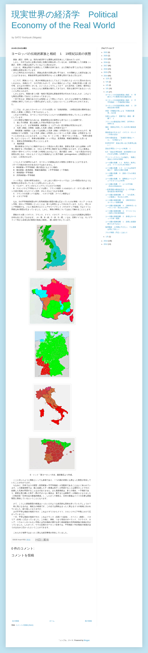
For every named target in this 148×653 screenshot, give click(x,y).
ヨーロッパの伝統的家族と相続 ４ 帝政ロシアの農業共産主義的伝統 (120, 96)
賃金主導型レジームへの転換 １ (118, 149)
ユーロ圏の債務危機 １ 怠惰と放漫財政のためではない (120, 223)
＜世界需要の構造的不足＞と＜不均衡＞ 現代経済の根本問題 (121, 191)
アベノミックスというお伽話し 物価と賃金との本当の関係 (120, 158)
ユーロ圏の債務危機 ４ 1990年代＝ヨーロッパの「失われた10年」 (120, 207)
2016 (106, 69)
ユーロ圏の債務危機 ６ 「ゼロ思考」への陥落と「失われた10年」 (120, 196)
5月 (107, 82)
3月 (107, 89)
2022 (106, 52)
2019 (106, 59)
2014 (106, 76)
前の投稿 (88, 621)
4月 (107, 85)
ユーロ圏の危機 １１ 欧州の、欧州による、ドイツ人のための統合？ (120, 164)
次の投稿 (15, 621)
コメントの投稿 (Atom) (24, 625)
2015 (106, 72)
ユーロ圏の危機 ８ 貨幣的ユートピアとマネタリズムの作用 (120, 180)
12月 (108, 79)
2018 (106, 62)
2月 (107, 92)
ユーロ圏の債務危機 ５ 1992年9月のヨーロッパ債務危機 (120, 201)
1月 (107, 237)
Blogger (87, 640)
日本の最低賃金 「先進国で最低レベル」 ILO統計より (119, 139)
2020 (106, 56)
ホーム (52, 621)
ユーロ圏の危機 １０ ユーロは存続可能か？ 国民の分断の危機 (120, 169)
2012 (106, 244)
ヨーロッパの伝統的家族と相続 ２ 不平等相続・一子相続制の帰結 (120, 101)
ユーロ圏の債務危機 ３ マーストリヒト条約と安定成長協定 (120, 212)
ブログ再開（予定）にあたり (116, 233)
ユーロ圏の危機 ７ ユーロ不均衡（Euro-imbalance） (119, 185)
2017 (106, 66)
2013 (106, 241)
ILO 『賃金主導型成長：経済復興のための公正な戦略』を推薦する (120, 153)
